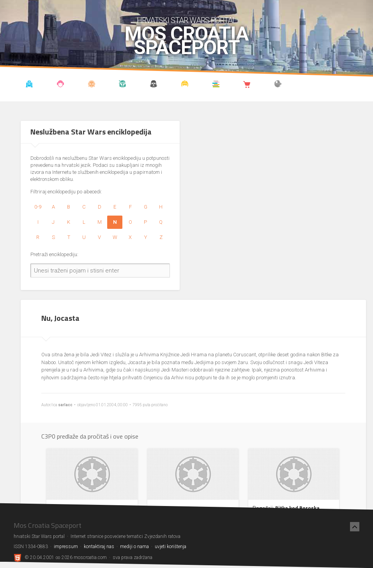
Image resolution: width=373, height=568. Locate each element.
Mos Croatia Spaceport (186, 41)
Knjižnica (216, 85)
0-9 (37, 207)
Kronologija (122, 85)
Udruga (154, 85)
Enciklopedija (91, 85)
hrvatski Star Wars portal (186, 20)
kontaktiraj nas (99, 546)
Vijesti (29, 85)
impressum (66, 546)
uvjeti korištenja (170, 546)
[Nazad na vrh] (354, 526)
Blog (60, 85)
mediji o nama (134, 546)
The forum (278, 85)
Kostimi (185, 85)
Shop (247, 85)
